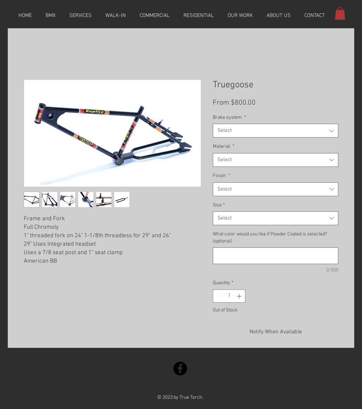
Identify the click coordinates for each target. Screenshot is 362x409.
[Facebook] (180, 368)
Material (223, 147)
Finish (221, 176)
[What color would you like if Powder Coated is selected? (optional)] (275, 256)
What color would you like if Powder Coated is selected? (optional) (270, 237)
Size (219, 205)
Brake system (229, 118)
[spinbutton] (229, 296)
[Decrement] (218, 296)
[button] (340, 13)
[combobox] (275, 131)
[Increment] (239, 296)
